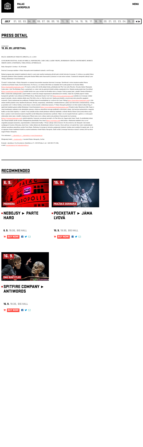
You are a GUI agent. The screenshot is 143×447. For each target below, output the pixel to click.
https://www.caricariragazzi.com (63, 96)
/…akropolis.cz (16, 135)
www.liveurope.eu (36, 135)
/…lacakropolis (17, 139)
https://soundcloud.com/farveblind (12, 91)
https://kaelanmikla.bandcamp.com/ (13, 87)
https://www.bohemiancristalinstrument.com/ (54, 107)
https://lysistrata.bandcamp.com (12, 118)
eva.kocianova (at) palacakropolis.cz (17, 145)
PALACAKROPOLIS (23, 6)
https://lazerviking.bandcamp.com (78, 100)
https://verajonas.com (53, 120)
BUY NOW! (13, 237)
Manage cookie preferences (12, 409)
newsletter (123, 376)
